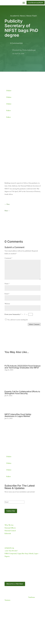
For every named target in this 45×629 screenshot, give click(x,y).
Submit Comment (34, 336)
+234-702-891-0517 (11, 563)
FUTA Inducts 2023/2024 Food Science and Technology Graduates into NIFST (22, 379)
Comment (8, 270)
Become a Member (14, 596)
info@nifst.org (9, 560)
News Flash (31, 16)
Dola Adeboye (29, 50)
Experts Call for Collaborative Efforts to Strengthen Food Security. (22, 404)
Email (7, 306)
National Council (10, 543)
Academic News (17, 16)
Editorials (8, 545)
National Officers (10, 540)
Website (7, 316)
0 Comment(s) (16, 43)
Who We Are (9, 537)
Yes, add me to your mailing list (16, 332)
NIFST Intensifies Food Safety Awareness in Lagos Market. (18, 427)
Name (7, 295)
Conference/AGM (35, 3)
